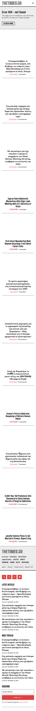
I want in (18, 697)
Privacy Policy (23, 702)
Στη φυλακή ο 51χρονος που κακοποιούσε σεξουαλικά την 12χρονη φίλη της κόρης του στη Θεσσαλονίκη (18, 457)
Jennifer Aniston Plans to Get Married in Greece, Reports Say (18, 537)
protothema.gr (22, 119)
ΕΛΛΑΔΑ (14, 74)
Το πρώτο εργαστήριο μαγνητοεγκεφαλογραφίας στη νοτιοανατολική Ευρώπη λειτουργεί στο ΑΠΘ (18, 285)
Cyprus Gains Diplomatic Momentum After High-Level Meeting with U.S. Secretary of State (18, 202)
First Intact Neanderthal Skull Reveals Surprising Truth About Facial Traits (18, 244)
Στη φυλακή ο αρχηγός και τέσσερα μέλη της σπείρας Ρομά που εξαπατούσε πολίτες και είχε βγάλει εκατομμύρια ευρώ (18, 111)
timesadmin (22, 74)
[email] (18, 691)
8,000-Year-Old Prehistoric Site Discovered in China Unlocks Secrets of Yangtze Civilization (18, 498)
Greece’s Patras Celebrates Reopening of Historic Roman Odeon (18, 416)
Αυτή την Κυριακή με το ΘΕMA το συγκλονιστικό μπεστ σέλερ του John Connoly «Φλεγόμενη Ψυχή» (18, 375)
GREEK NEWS (14, 209)
